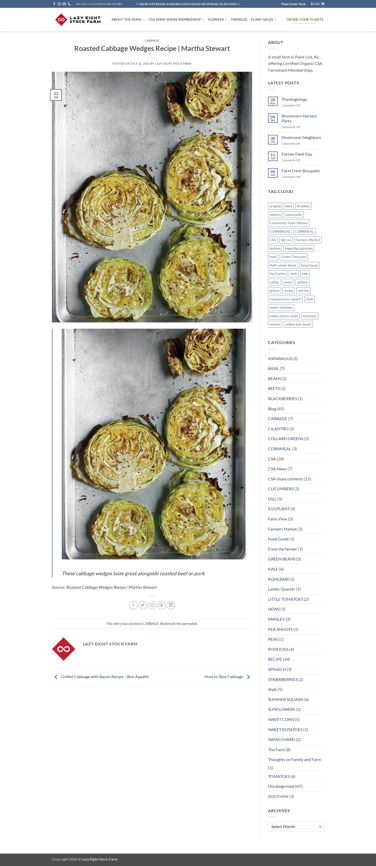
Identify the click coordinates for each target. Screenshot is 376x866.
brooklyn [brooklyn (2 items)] (303, 206)
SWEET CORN (281, 719)
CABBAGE (152, 40)
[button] (317, 4)
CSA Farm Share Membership (176, 19)
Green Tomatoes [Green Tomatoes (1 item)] (293, 257)
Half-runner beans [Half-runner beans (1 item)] (283, 265)
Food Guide (278, 538)
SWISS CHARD (281, 739)
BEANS (274, 378)
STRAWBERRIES (283, 679)
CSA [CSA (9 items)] (273, 240)
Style (272, 689)
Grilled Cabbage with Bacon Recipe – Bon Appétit (100, 676)
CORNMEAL (279, 448)
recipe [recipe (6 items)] (288, 290)
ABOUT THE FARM (128, 19)
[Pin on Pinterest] (161, 605)
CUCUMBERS (280, 488)
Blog (272, 408)
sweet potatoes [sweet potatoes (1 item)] (281, 307)
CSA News (277, 468)
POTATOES (278, 649)
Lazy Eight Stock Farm (173, 63)
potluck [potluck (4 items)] (302, 282)
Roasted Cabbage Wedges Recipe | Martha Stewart (111, 587)
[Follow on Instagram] (59, 4)
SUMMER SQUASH (285, 699)
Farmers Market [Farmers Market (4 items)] (308, 240)
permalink (189, 624)
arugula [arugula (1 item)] (275, 206)
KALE (273, 568)
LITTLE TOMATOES (285, 599)
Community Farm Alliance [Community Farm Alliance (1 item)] (289, 223)
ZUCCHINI (278, 796)
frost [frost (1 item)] (273, 257)
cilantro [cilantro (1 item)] (275, 215)
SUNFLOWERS (281, 709)
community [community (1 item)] (293, 215)
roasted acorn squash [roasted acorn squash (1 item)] (285, 299)
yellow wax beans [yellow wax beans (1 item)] (298, 324)
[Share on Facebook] (133, 605)
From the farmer (282, 548)
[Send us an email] (64, 4)
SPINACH (277, 669)
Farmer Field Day (297, 153)
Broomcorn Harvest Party (299, 118)
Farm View (277, 518)
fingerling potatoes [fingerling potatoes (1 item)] (299, 248)
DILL (272, 498)
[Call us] (69, 4)
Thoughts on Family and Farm (294, 759)
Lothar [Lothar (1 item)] (274, 282)
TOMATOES (279, 776)
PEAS (273, 639)
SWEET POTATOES (285, 729)
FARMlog (239, 19)
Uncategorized (281, 786)
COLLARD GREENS (285, 438)
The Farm (276, 749)
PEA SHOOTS (280, 629)
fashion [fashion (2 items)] (275, 248)
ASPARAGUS (280, 358)
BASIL (273, 368)
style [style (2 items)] (309, 299)
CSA (272, 458)
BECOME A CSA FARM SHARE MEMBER (99, 4)
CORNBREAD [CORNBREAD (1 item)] (280, 231)
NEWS (274, 608)
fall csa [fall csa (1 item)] (286, 240)
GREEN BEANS (281, 558)
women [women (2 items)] (275, 324)
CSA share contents (285, 478)
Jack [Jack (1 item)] (293, 274)
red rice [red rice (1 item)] (303, 290)
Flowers (217, 19)
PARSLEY (276, 619)
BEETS (274, 388)
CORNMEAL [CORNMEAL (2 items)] (304, 231)
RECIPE (275, 659)
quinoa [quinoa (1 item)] (274, 290)
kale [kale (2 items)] (305, 274)
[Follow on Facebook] (54, 4)
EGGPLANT (279, 508)
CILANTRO (278, 428)
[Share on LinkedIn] (171, 605)
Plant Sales (263, 19)
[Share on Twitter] (143, 605)
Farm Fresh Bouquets (301, 170)
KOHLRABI (278, 579)
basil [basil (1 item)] (288, 206)
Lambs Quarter (281, 588)
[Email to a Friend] (152, 605)
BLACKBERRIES (282, 398)
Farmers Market (282, 528)
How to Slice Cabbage (228, 676)
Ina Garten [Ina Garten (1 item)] (278, 274)
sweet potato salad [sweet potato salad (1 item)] (284, 316)
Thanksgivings (294, 99)
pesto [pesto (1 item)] (288, 282)
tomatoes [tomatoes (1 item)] (310, 316)
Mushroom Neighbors (301, 137)
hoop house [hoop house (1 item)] (309, 265)
